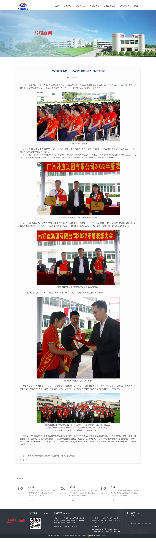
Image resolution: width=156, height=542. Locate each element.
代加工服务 (124, 6)
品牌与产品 (94, 6)
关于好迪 (67, 6)
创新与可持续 (109, 6)
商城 (136, 6)
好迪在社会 (80, 6)
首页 (57, 6)
